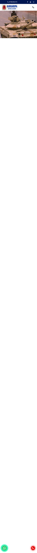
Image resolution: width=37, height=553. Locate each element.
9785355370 (13, 2)
